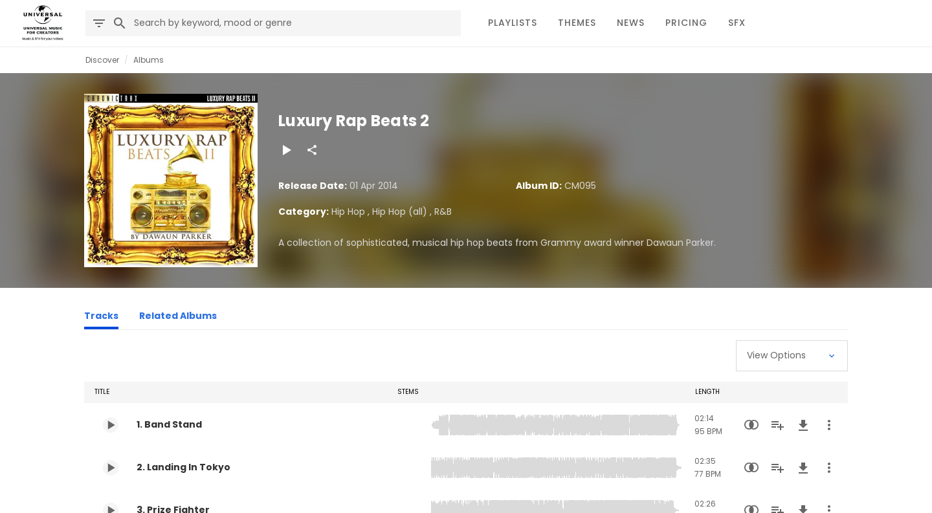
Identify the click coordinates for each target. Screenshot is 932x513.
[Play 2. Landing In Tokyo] (110, 467)
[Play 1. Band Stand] (110, 425)
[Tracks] (101, 318)
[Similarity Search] (751, 425)
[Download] (803, 425)
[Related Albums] (178, 318)
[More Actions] (829, 425)
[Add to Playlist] (777, 425)
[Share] (312, 150)
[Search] (120, 23)
